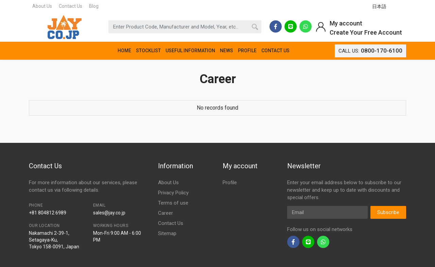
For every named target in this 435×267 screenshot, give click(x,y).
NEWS (226, 50)
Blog (94, 6)
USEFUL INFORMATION (190, 50)
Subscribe (388, 212)
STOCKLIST (148, 50)
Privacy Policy (173, 193)
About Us (42, 6)
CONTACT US (275, 50)
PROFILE (247, 50)
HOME (124, 50)
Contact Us (70, 6)
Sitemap (167, 233)
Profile (230, 182)
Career (165, 213)
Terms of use (173, 203)
